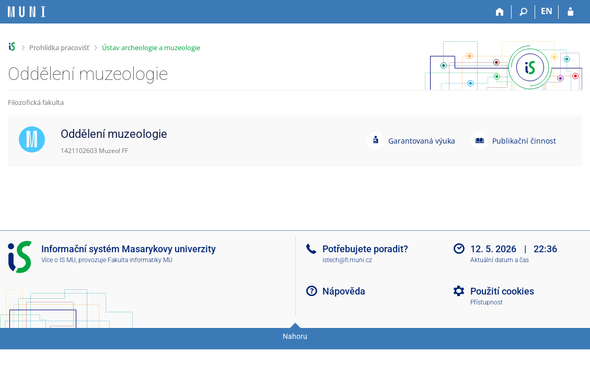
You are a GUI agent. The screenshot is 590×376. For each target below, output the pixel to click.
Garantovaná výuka (421, 141)
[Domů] (500, 12)
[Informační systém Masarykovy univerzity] (26, 12)
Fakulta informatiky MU (140, 260)
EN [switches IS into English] (546, 11)
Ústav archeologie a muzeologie (151, 47)
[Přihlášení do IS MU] (570, 12)
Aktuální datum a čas (499, 260)
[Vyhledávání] (523, 12)
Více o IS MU (58, 260)
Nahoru (295, 336)
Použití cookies (502, 291)
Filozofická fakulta (36, 102)
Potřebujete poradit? (365, 248)
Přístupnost (486, 302)
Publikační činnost (524, 141)
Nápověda (343, 291)
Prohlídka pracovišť (59, 47)
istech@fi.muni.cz (347, 260)
